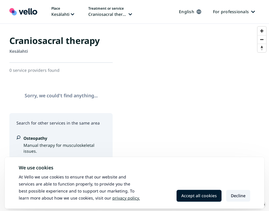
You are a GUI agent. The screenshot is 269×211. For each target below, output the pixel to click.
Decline (238, 195)
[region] (195, 117)
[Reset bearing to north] (262, 48)
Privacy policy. (126, 198)
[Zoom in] (262, 31)
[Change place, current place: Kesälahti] (63, 12)
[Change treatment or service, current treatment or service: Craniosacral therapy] (110, 12)
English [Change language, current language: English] (190, 11)
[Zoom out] (262, 39)
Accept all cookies (199, 195)
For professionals (234, 11)
